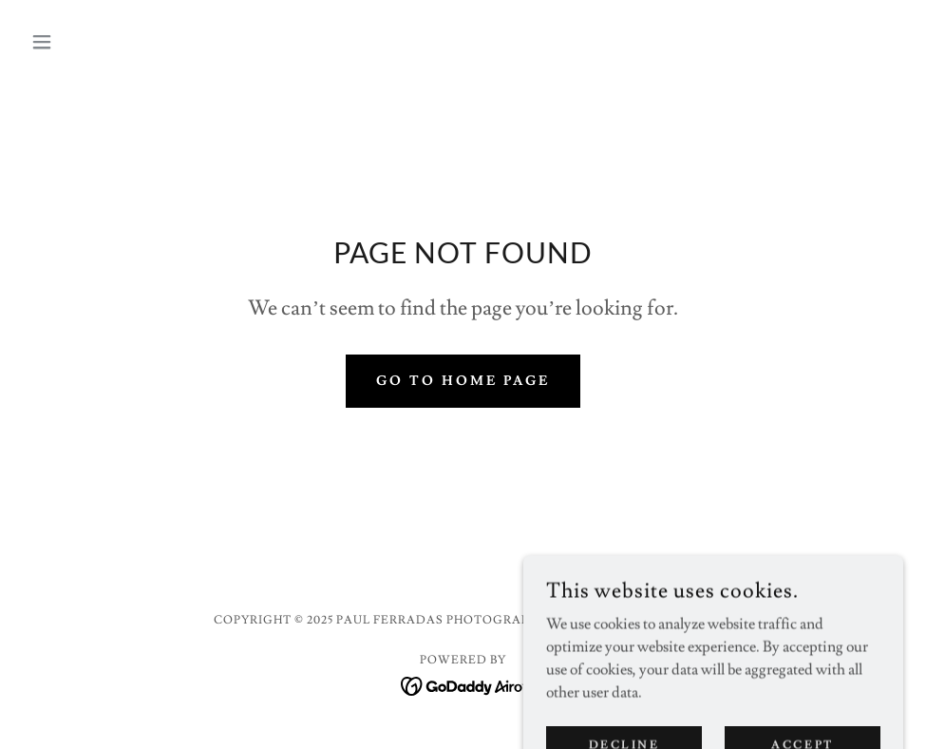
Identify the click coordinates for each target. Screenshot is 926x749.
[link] (463, 682)
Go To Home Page (463, 381)
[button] (89, 42)
